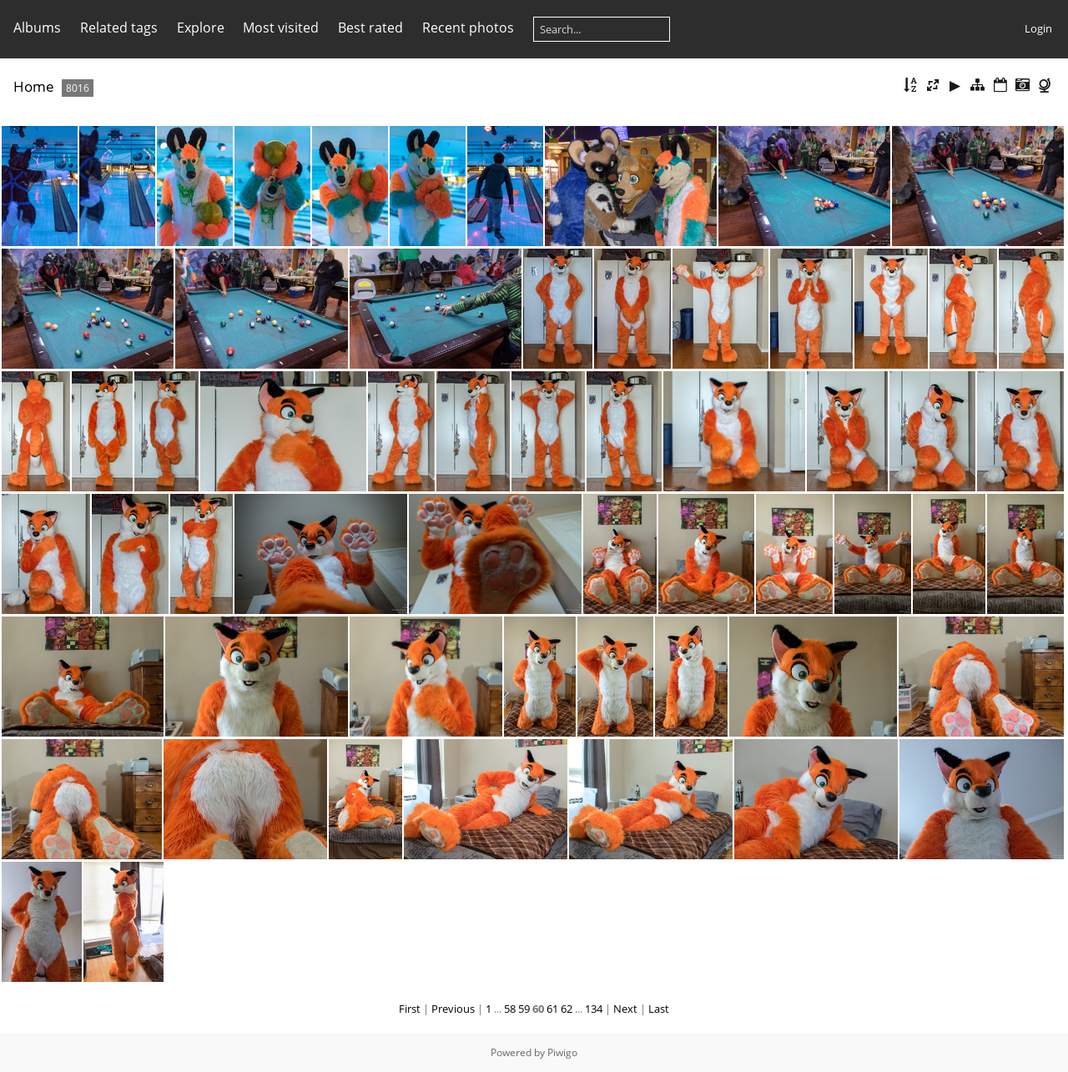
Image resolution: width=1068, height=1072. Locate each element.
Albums (37, 27)
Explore (200, 27)
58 (510, 1008)
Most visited (281, 27)
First (410, 1008)
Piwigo (562, 1052)
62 (566, 1008)
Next (625, 1008)
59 (524, 1008)
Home (33, 86)
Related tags (119, 27)
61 (552, 1008)
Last (658, 1008)
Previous (453, 1008)
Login (1038, 28)
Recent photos (468, 27)
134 (593, 1008)
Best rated (370, 27)
